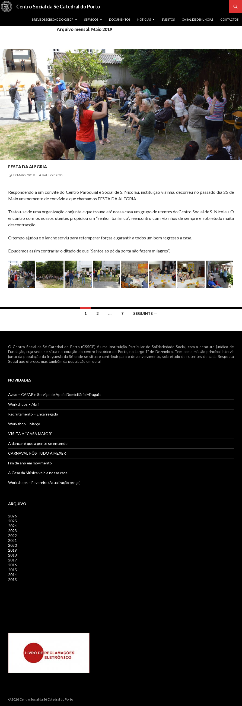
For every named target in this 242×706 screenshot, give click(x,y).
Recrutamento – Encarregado (33, 414)
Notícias (144, 19)
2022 (12, 535)
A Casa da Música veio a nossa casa (38, 472)
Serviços (91, 19)
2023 (12, 530)
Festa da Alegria (46, 164)
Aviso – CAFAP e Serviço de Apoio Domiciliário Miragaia (54, 394)
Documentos (119, 19)
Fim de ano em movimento (30, 463)
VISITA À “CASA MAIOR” (30, 433)
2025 (12, 520)
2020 (12, 545)
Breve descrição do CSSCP (52, 19)
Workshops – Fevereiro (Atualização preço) (44, 482)
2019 (12, 550)
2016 (12, 565)
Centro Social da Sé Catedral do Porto (58, 7)
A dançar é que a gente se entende (38, 443)
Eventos (168, 19)
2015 (12, 569)
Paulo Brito (52, 175)
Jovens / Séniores (24, 155)
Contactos (229, 19)
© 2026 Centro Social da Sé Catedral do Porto (40, 699)
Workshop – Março (24, 423)
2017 (12, 560)
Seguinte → (145, 313)
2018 (12, 555)
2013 (12, 579)
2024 (12, 525)
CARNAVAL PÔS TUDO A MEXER (37, 453)
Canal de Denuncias (197, 19)
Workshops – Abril (23, 404)
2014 (12, 574)
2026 (12, 516)
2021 (12, 540)
